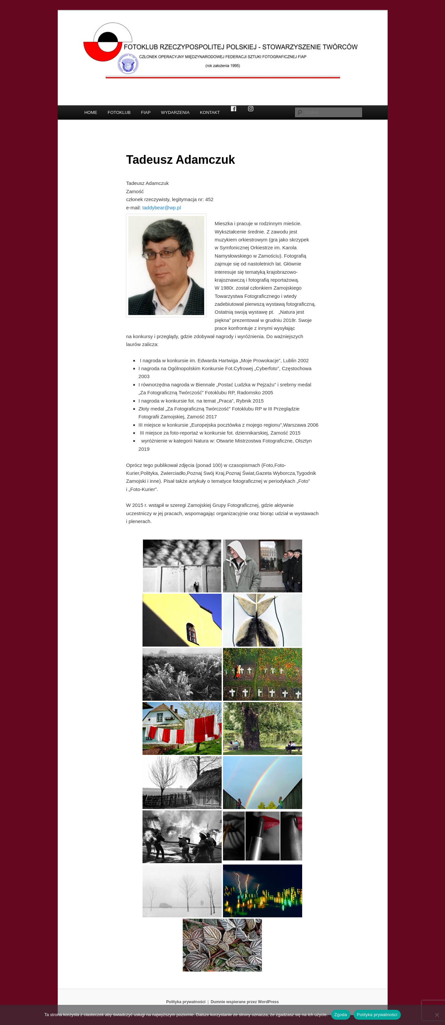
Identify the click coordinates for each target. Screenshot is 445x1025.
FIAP (146, 112)
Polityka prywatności (186, 1002)
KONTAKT (210, 112)
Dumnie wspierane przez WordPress (245, 1002)
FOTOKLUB (119, 112)
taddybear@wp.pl (162, 207)
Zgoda (340, 1014)
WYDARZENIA (175, 112)
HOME (90, 112)
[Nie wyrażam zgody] (436, 1014)
